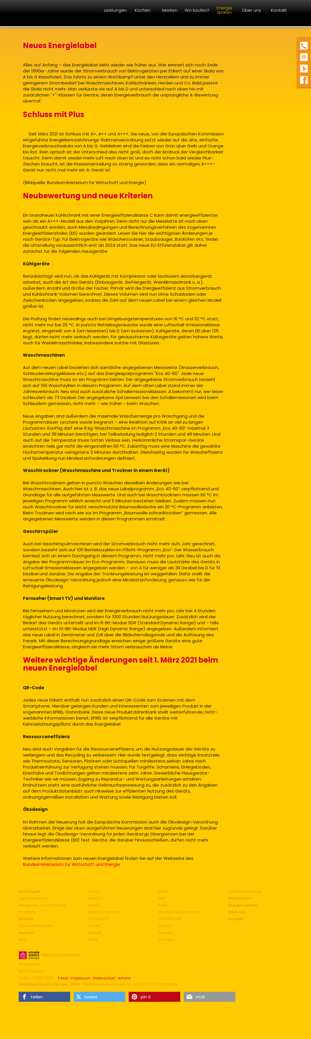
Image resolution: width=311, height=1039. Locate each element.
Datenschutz (104, 978)
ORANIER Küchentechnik (179, 912)
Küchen (26, 918)
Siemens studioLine (245, 891)
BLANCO (95, 898)
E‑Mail (63, 978)
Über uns (236, 912)
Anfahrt (124, 978)
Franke (94, 925)
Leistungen (29, 891)
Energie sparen (242, 905)
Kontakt (236, 918)
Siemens (166, 932)
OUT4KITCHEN (170, 918)
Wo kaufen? (240, 898)
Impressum (81, 978)
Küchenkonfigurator (36, 925)
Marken (26, 932)
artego (94, 891)
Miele (93, 939)
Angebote (27, 912)
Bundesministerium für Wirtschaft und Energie (71, 864)
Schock (165, 925)
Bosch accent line (104, 912)
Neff (162, 898)
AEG (22, 939)
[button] (44, 997)
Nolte (163, 905)
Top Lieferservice (33, 898)
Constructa (99, 918)
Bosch (94, 905)
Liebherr (95, 932)
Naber (164, 891)
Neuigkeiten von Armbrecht (42, 905)
